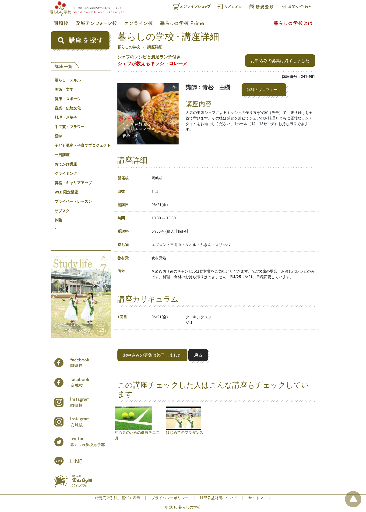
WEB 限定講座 (66, 192)
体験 (58, 220)
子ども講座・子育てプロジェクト (83, 145)
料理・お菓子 (66, 117)
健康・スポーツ (68, 99)
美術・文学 (64, 89)
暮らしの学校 (128, 47)
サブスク (62, 211)
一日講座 (62, 155)
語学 (58, 136)
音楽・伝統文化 (68, 108)
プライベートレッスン (73, 201)
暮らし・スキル (68, 80)
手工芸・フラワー (69, 127)
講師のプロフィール (264, 90)
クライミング (66, 173)
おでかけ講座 (66, 164)
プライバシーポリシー (170, 498)
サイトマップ (259, 498)
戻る (198, 355)
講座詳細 (154, 47)
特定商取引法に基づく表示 (117, 498)
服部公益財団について (218, 498)
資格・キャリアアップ (73, 183)
